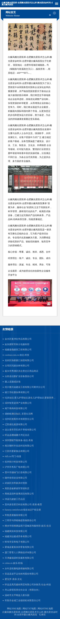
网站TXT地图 (29, 608)
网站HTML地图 (45, 608)
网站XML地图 (14, 608)
